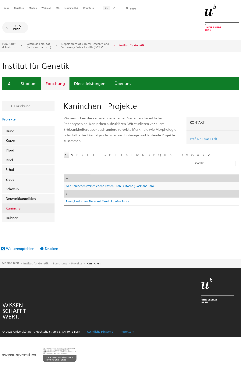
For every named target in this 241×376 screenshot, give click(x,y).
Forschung (55, 83)
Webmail (46, 7)
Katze (10, 140)
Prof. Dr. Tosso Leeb (203, 139)
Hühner (12, 217)
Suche (133, 8)
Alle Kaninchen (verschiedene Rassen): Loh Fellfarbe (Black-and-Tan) (110, 186)
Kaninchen (14, 208)
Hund (10, 130)
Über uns (123, 83)
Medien (33, 7)
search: (215, 163)
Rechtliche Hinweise (100, 331)
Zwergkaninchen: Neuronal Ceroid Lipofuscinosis (97, 201)
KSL (57, 7)
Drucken (51, 248)
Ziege (10, 179)
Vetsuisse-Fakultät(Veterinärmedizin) (39, 45)
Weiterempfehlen (20, 248)
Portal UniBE (17, 27)
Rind (9, 159)
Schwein (12, 188)
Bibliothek (18, 7)
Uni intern (88, 7)
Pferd (10, 150)
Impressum (127, 331)
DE (106, 7)
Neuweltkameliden (21, 198)
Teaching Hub (71, 7)
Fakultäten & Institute (9, 45)
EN (113, 7)
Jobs (6, 7)
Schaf (10, 169)
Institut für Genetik (35, 263)
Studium (29, 83)
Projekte (9, 119)
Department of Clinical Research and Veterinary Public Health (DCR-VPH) (85, 45)
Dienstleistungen (89, 83)
